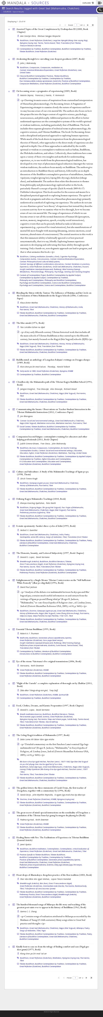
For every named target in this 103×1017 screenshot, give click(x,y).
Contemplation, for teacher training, (62, 448)
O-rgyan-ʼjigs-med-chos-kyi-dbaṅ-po (69, 794)
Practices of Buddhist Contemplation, (76, 81)
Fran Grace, (45, 443)
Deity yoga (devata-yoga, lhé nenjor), (68, 865)
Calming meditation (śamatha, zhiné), (44, 256)
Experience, (24, 266)
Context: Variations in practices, (77, 264)
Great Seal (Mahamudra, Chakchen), (67, 266)
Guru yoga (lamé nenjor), (53, 640)
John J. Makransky (28, 63)
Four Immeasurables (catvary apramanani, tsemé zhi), (40, 81)
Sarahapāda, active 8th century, (33, 537)
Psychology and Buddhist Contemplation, (36, 283)
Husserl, (85, 266)
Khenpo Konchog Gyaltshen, (32, 503)
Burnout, (33, 448)
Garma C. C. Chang (28, 911)
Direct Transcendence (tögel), (31, 564)
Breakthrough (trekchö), (29, 561)
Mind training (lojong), (71, 269)
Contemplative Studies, (29, 450)
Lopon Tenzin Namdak (61, 879)
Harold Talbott (63, 366)
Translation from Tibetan (52, 346)
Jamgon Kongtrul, (28, 389)
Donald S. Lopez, (27, 557)
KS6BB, (55, 694)
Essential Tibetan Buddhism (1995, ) (35, 629)
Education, (78, 450)
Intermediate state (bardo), (54, 886)
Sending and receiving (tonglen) (77, 271)
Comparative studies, (28, 259)
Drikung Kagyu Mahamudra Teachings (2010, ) (41, 498)
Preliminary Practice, (27, 572)
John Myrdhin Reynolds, (43, 794)
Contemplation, (53, 849)
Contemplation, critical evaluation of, (74, 849)
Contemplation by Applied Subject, (33, 277)
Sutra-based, (61, 645)
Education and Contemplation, (59, 461)
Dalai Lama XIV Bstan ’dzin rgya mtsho (37, 739)
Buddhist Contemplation (71, 83)
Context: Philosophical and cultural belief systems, (40, 261)
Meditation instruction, (46, 423)
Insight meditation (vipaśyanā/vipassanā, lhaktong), (41, 269)
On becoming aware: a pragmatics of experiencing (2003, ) (46, 90)
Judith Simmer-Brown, (30, 443)
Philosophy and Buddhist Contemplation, (60, 280)
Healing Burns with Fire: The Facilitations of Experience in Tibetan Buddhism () (52, 839)
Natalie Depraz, (27, 95)
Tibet (32, 309)
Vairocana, (25, 665)
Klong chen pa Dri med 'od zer (33, 953)
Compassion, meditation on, (51, 67)
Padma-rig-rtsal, (27, 819)
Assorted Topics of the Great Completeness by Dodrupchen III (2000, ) (52, 30)
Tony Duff (53, 690)
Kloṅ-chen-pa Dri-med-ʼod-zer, (33, 366)
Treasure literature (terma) (30, 45)
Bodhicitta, (24, 638)
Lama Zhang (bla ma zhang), (67, 613)
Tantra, (41, 43)
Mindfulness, (25, 271)
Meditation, (63, 453)
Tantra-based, (49, 43)
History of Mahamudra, (68, 307)
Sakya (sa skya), (26, 616)
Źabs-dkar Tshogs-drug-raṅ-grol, (34, 690)
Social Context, (25, 426)
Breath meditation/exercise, (31, 714)
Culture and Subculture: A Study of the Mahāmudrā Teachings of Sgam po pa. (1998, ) (52, 473)
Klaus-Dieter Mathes (29, 302)
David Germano (43, 557)
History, (62, 343)
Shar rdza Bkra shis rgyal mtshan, (35, 879)
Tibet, (58, 43)
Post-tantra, (24, 309)
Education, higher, (27, 453)
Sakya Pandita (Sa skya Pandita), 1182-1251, (50, 616)
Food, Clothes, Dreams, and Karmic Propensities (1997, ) (49, 705)
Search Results (18, 12)
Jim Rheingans (26, 416)
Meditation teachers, (64, 423)
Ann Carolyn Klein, (28, 36)
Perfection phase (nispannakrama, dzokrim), (38, 645)
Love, (80, 70)
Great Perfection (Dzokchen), (40, 40)
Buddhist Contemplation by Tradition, (76, 49)
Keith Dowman (37, 665)
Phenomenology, (37, 271)
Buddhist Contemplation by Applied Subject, (64, 275)
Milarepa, (80, 928)
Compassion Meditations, (29, 83)
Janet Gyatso (25, 844)
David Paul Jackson (28, 587)
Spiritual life (64, 694)
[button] (99, 3)
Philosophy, (49, 271)
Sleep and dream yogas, (57, 719)
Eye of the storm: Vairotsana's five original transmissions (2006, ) (48, 661)
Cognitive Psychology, (68, 256)
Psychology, (59, 271)
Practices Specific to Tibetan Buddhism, (35, 854)
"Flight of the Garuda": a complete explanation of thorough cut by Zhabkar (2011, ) (54, 685)
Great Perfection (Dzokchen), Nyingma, (52, 371)
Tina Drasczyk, (43, 389)
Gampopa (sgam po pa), (39, 483)
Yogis (43, 930)
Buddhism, (24, 40)
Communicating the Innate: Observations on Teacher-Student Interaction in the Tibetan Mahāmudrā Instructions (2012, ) (53, 411)
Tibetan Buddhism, (27, 51)
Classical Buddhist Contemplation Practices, (37, 76)
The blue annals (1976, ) (30, 322)
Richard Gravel (70, 389)
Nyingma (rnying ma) (65, 799)
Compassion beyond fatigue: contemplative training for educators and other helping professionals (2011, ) (51, 438)
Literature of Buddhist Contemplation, (34, 543)
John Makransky (59, 443)
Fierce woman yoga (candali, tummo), (35, 716)
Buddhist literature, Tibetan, (60, 561)
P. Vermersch (58, 95)
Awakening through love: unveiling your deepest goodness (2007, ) (50, 58)
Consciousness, (43, 259)
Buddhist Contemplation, (51, 49)
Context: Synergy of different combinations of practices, (42, 264)
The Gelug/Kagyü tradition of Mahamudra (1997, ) (42, 735)
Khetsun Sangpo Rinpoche (49, 36)
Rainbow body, (81, 886)
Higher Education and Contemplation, (56, 459)
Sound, (33, 566)
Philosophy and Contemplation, (32, 280)
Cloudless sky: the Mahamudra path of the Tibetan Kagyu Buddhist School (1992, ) (54, 383)
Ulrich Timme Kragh (29, 478)
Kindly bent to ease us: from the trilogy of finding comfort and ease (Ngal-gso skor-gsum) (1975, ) (52, 948)
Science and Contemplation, (55, 285)
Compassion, (34, 67)
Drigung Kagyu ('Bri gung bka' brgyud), (45, 507)
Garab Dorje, (26, 794)
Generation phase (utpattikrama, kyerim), (55, 638)
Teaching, (72, 453)
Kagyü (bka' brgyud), (28, 346)
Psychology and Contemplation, (32, 285)
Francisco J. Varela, (43, 95)
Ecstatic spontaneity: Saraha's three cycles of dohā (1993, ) (46, 525)
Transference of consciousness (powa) (40, 888)
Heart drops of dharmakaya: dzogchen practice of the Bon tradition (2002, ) (54, 874)
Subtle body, (72, 719)
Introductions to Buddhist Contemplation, (36, 654)
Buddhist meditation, (38, 849)
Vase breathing (52, 722)
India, (80, 307)
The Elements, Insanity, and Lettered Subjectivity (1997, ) (50, 552)
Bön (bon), (44, 883)
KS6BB (70, 371)
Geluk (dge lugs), (36, 767)
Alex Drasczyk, (56, 389)
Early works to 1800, (28, 371)
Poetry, (67, 534)
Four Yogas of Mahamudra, (73, 507)
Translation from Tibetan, (71, 43)
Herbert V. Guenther (29, 530)
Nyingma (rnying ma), (28, 43)
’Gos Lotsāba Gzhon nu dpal (32, 327)
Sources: (7, 12)
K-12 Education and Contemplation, (33, 461)
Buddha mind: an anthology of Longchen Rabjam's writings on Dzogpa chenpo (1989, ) (53, 361)
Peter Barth (51, 503)
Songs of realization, (54, 537)
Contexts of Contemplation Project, (33, 275)
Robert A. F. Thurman (29, 633)
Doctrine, (33, 610)
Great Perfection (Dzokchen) (45, 51)
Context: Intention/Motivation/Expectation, (37, 70)
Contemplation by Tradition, (30, 49)
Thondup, (51, 366)
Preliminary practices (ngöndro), (33, 512)
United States (25, 72)
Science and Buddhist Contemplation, (66, 283)
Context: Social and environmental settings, (37, 420)
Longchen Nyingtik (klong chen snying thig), (70, 40)
